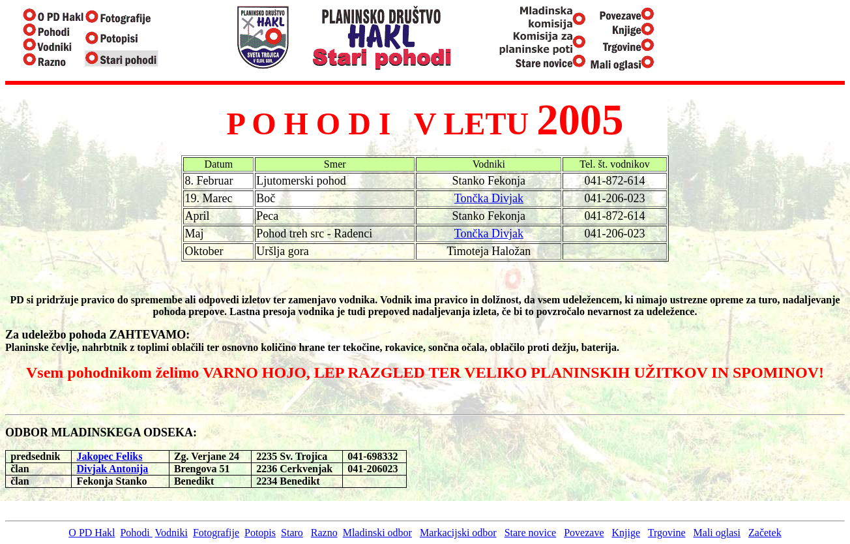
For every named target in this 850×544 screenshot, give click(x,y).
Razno (324, 532)
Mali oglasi (717, 532)
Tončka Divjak (488, 198)
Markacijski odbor (458, 532)
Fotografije (216, 532)
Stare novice (531, 532)
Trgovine (667, 532)
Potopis (260, 532)
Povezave (584, 532)
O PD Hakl (91, 532)
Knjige (626, 532)
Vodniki (171, 532)
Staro (292, 532)
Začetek (765, 532)
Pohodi (136, 532)
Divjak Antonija (113, 468)
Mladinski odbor (377, 532)
